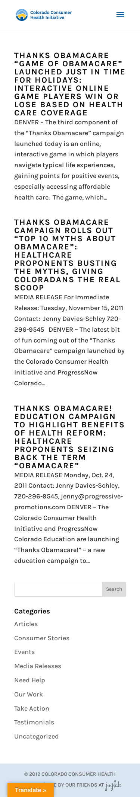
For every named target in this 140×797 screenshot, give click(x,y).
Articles (26, 624)
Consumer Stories (41, 638)
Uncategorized (36, 736)
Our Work (28, 694)
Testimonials (34, 722)
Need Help (29, 680)
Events (24, 652)
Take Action (31, 708)
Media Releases (37, 666)
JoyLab (113, 785)
